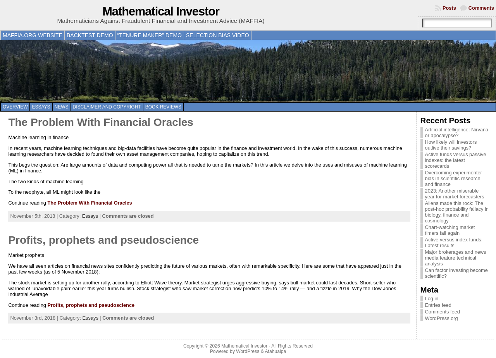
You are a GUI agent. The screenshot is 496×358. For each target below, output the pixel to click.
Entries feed (438, 305)
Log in (432, 298)
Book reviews (163, 107)
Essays (41, 107)
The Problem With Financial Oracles (100, 122)
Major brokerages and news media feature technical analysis (455, 258)
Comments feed (442, 312)
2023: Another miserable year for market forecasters (454, 194)
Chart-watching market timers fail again (450, 230)
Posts (449, 8)
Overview (15, 107)
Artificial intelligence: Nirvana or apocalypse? (457, 132)
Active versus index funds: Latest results (454, 242)
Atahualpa (275, 351)
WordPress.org (441, 318)
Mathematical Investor (160, 11)
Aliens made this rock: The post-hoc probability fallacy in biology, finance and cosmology (457, 212)
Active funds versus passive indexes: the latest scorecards (455, 160)
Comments (481, 8)
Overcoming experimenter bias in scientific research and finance (453, 178)
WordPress (247, 351)
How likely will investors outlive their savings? (451, 145)
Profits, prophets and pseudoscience (103, 240)
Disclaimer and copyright (107, 107)
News (62, 107)
